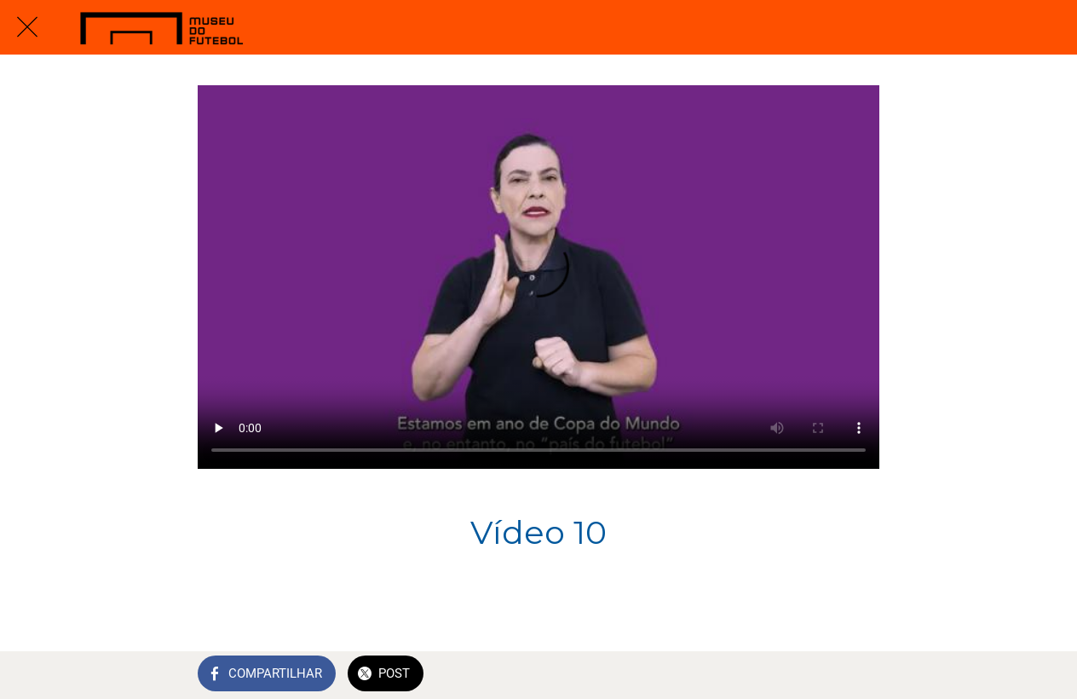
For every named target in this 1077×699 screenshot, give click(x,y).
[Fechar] (27, 27)
